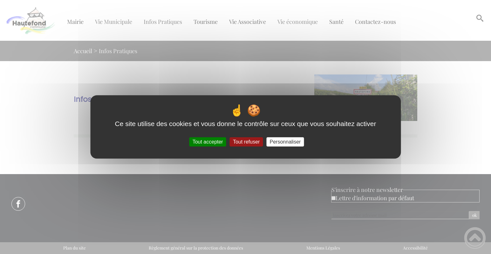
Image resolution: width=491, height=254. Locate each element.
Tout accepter (208, 142)
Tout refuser (246, 142)
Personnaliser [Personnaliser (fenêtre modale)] (285, 142)
